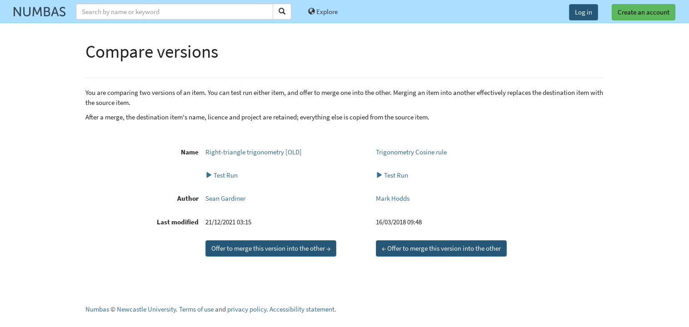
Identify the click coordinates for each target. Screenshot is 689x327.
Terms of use (196, 309)
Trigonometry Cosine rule (411, 152)
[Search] (282, 12)
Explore (323, 11)
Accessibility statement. (303, 309)
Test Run (221, 175)
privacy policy (246, 309)
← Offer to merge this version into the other (441, 248)
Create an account (643, 12)
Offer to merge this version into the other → (270, 248)
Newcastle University (146, 309)
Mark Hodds (392, 198)
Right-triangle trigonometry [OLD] (253, 152)
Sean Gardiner (225, 198)
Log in (583, 12)
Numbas (97, 309)
